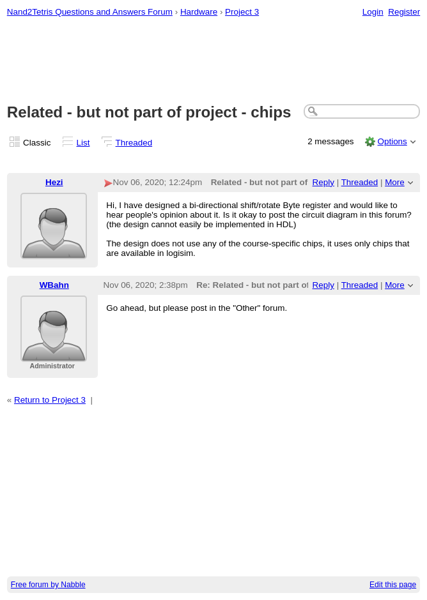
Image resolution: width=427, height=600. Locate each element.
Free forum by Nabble (48, 584)
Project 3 (242, 12)
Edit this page (392, 584)
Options (392, 141)
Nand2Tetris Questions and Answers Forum (90, 12)
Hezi (54, 182)
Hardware (198, 12)
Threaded (134, 142)
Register (404, 12)
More (395, 182)
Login (373, 12)
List (83, 142)
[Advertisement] (214, 61)
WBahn (54, 285)
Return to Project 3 (50, 400)
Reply (323, 182)
